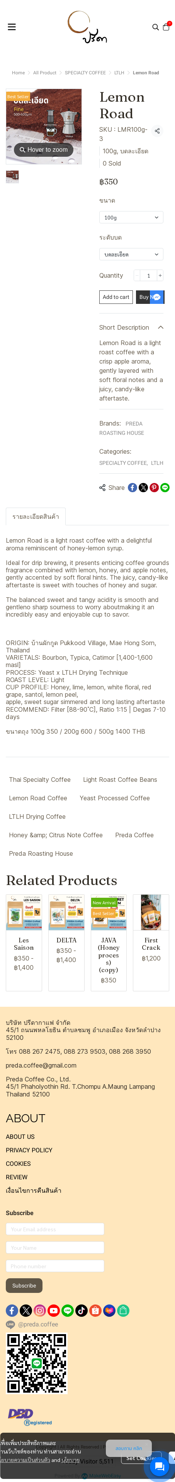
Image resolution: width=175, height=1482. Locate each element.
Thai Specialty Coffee (40, 779)
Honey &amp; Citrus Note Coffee (56, 835)
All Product (44, 72)
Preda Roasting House (41, 853)
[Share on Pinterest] (154, 487)
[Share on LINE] (165, 487)
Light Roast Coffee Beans (120, 779)
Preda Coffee (134, 835)
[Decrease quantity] (137, 275)
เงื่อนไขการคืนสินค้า (33, 1190)
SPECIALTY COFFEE (85, 72)
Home (18, 72)
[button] (155, 27)
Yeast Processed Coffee (115, 798)
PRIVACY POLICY (29, 1150)
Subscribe (24, 1285)
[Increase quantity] (160, 275)
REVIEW (16, 1177)
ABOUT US (20, 1136)
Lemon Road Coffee (38, 798)
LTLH (119, 72)
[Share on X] (143, 487)
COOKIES (18, 1163)
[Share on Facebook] (132, 487)
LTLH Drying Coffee (37, 816)
